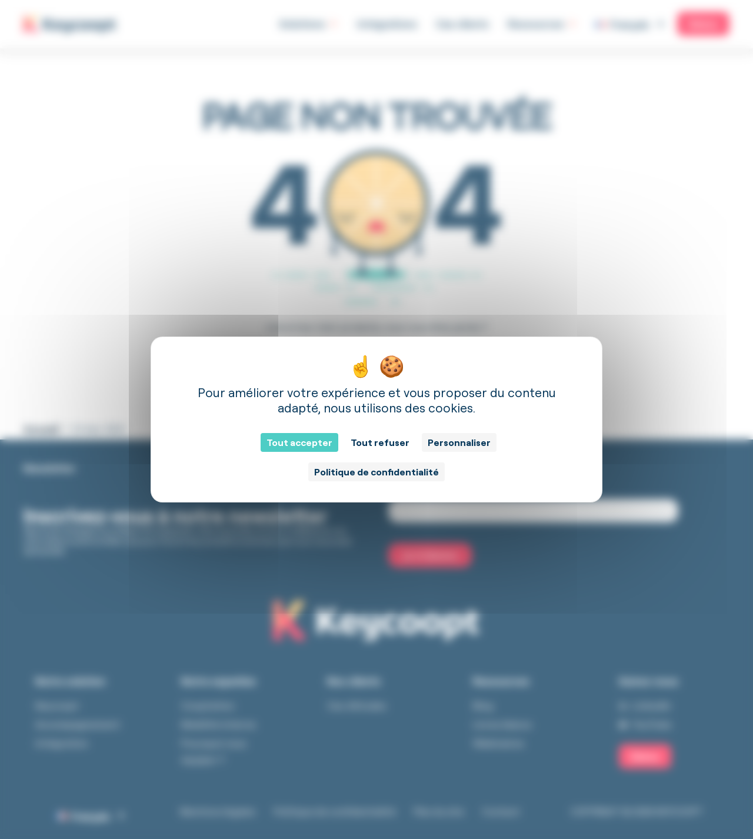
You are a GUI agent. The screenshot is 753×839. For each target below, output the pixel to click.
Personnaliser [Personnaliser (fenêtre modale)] (459, 442)
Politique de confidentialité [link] (376, 472)
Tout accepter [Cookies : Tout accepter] (299, 442)
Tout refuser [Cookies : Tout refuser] (380, 442)
